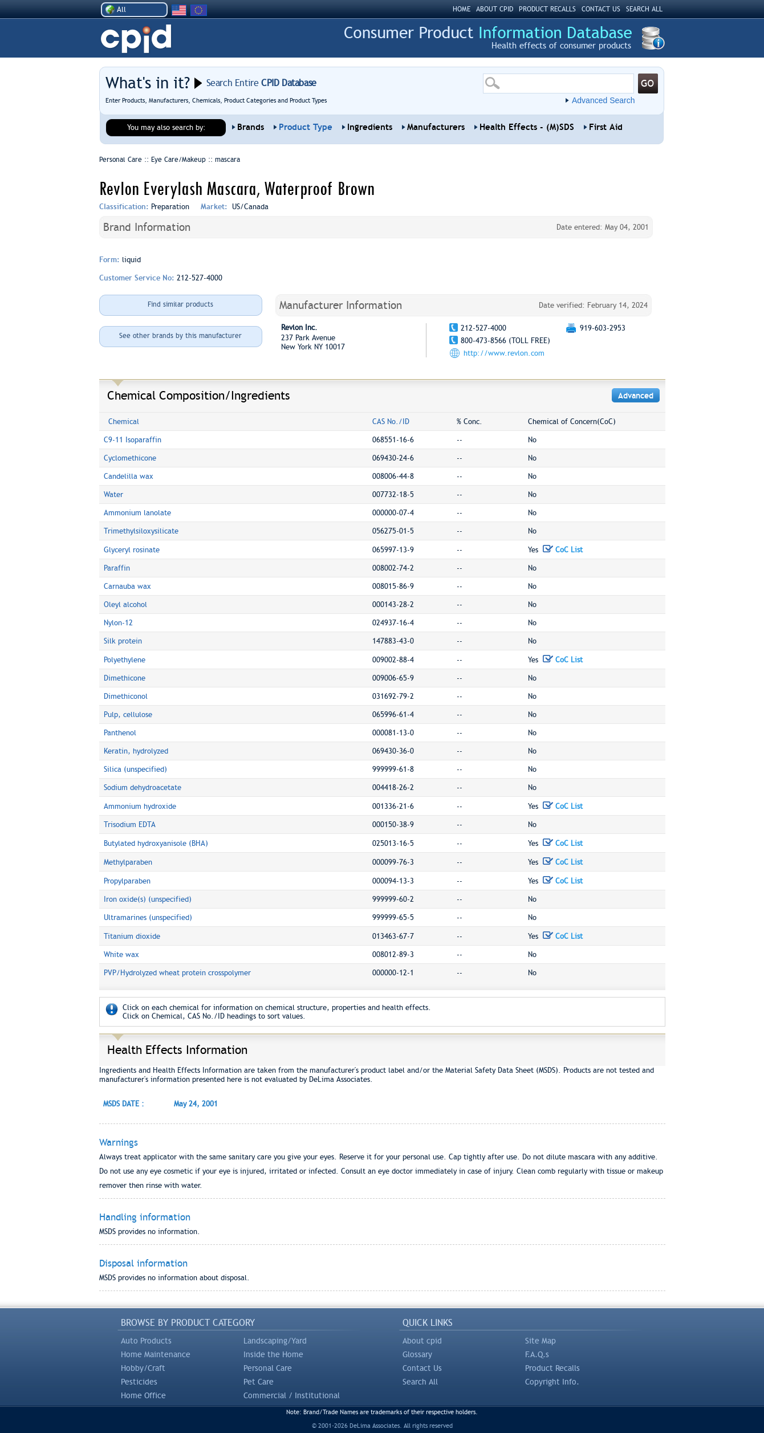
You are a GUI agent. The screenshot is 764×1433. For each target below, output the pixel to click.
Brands (250, 127)
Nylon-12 (118, 622)
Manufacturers (436, 127)
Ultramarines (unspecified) (148, 917)
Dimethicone (124, 678)
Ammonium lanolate (137, 512)
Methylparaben (128, 862)
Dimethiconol (126, 696)
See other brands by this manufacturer (180, 336)
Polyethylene (124, 660)
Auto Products (146, 1340)
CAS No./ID (390, 421)
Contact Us (422, 1368)
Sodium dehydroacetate (142, 787)
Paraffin (117, 568)
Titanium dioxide (132, 936)
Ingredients (369, 127)
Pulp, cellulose (128, 714)
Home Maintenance (155, 1354)
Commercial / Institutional (291, 1395)
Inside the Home (273, 1354)
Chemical (123, 421)
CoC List (563, 549)
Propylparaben (127, 881)
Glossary (417, 1354)
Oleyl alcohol (125, 604)
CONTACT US (601, 9)
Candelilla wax (128, 476)
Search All (420, 1381)
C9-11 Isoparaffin (132, 439)
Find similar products (180, 304)
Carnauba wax (127, 586)
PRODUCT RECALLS (547, 9)
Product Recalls (552, 1368)
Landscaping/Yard (275, 1340)
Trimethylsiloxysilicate (141, 531)
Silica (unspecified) (135, 769)
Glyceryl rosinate (132, 549)
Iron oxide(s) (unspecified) (148, 899)
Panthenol (120, 732)
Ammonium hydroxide (140, 806)
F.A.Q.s (537, 1354)
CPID (136, 39)
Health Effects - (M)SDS (526, 127)
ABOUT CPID (494, 9)
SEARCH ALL (644, 9)
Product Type (305, 127)
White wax (121, 954)
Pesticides (139, 1381)
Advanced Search (603, 100)
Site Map (540, 1340)
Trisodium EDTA (130, 824)
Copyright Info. (552, 1381)
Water (113, 494)
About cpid (422, 1340)
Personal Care (267, 1368)
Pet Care (258, 1381)
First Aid (606, 127)
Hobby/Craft (143, 1368)
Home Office (143, 1395)
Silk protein (123, 641)
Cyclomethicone (130, 458)
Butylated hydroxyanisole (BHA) (156, 843)
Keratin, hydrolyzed (136, 751)
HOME (461, 9)
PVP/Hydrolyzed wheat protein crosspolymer (177, 972)
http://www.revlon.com (504, 353)
